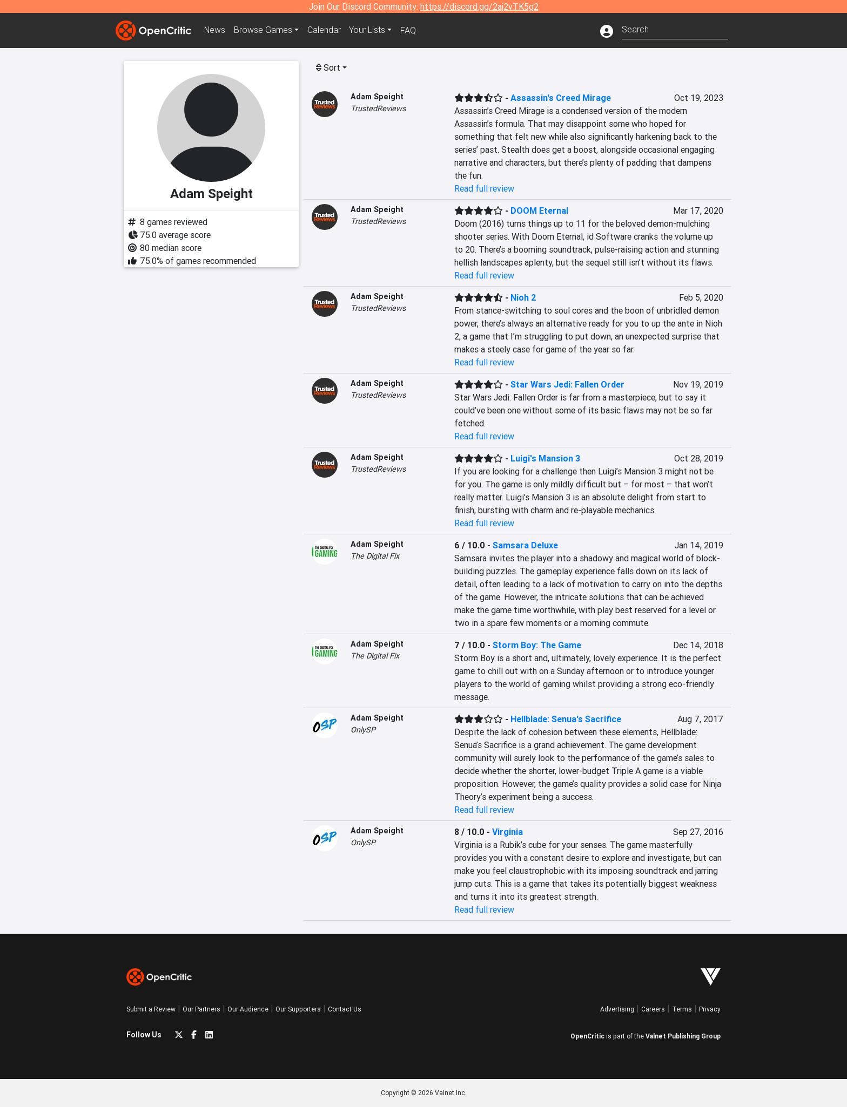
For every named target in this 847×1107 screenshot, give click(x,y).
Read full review (484, 188)
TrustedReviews (378, 108)
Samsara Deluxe (525, 545)
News (215, 30)
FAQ (409, 30)
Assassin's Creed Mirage (560, 97)
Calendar (324, 30)
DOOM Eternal (539, 210)
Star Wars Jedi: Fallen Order (567, 384)
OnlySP (363, 730)
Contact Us (344, 1009)
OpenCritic (587, 1036)
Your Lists (368, 30)
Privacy (710, 1009)
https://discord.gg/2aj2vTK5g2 (479, 6)
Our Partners (201, 1009)
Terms (682, 1009)
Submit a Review (151, 1009)
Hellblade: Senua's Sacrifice (565, 719)
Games (263, 30)
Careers (653, 1009)
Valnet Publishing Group (683, 1036)
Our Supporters (298, 1009)
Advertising (617, 1009)
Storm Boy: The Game (537, 645)
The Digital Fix (375, 556)
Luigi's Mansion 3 (545, 458)
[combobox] (675, 28)
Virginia (507, 831)
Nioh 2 (523, 297)
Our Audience (247, 1009)
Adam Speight (377, 96)
